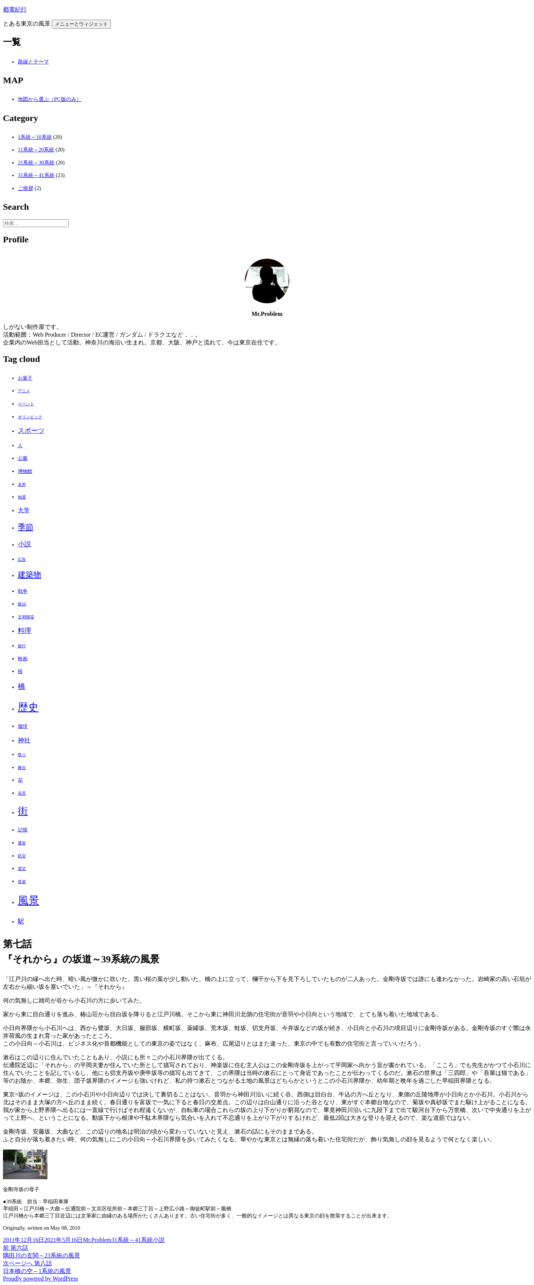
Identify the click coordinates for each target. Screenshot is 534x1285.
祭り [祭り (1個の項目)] (22, 755)
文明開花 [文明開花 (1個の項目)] (26, 617)
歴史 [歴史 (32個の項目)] (28, 707)
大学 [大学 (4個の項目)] (24, 510)
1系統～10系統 (35, 137)
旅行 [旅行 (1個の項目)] (22, 646)
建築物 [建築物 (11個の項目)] (29, 574)
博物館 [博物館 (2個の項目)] (25, 471)
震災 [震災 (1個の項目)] (22, 869)
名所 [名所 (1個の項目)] (22, 485)
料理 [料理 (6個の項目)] (24, 630)
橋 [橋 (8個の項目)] (21, 686)
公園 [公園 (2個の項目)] (22, 458)
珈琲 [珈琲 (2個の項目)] (22, 726)
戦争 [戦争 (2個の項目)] (22, 591)
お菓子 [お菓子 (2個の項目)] (25, 378)
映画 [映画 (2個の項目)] (22, 658)
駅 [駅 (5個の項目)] (21, 921)
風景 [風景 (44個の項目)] (28, 900)
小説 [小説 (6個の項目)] (24, 544)
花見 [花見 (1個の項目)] (22, 793)
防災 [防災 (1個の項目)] (22, 856)
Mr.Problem (97, 1240)
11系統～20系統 (36, 150)
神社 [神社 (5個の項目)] (24, 740)
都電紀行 (15, 9)
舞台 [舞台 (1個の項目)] (22, 768)
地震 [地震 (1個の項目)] (22, 497)
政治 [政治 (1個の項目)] (22, 604)
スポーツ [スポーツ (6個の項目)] (31, 430)
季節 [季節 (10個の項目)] (25, 527)
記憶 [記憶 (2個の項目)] (22, 830)
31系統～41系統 (36, 175)
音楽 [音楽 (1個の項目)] (22, 882)
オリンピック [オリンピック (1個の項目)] (30, 417)
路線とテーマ (33, 62)
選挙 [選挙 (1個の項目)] (22, 843)
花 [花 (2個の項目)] (20, 780)
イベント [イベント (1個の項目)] (26, 404)
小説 (159, 1240)
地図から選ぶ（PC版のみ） (50, 99)
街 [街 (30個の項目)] (23, 811)
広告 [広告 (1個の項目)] (22, 560)
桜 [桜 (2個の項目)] (20, 671)
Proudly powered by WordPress (40, 1278)
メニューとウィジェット (81, 24)
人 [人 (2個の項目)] (20, 445)
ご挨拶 (25, 188)
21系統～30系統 (36, 163)
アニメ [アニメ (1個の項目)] (24, 391)
